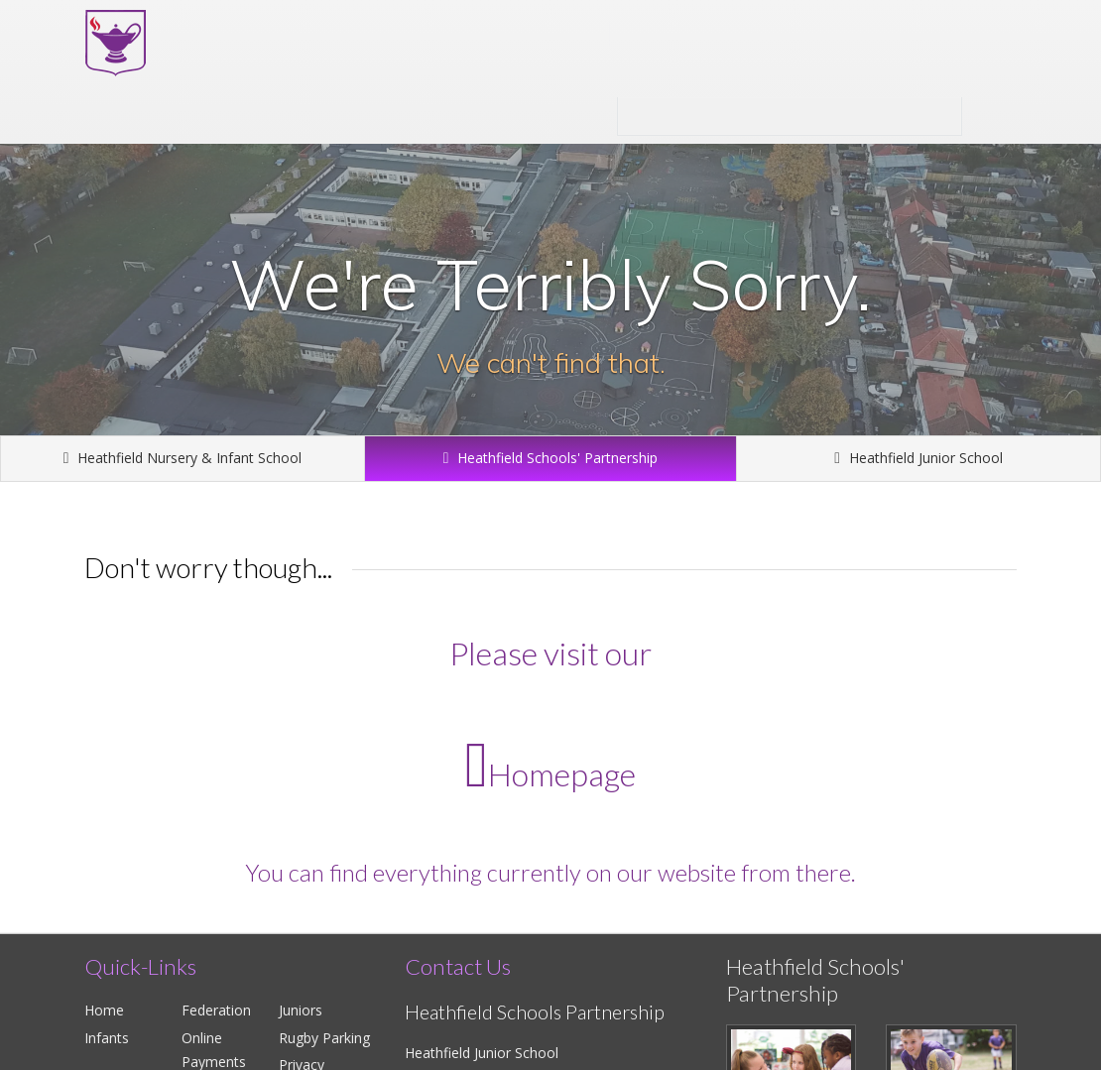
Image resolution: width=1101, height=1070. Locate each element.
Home (104, 1010)
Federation (216, 1010)
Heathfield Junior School (918, 457)
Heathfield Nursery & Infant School (183, 457)
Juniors (300, 1010)
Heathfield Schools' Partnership (789, 116)
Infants (106, 1037)
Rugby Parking (324, 1037)
